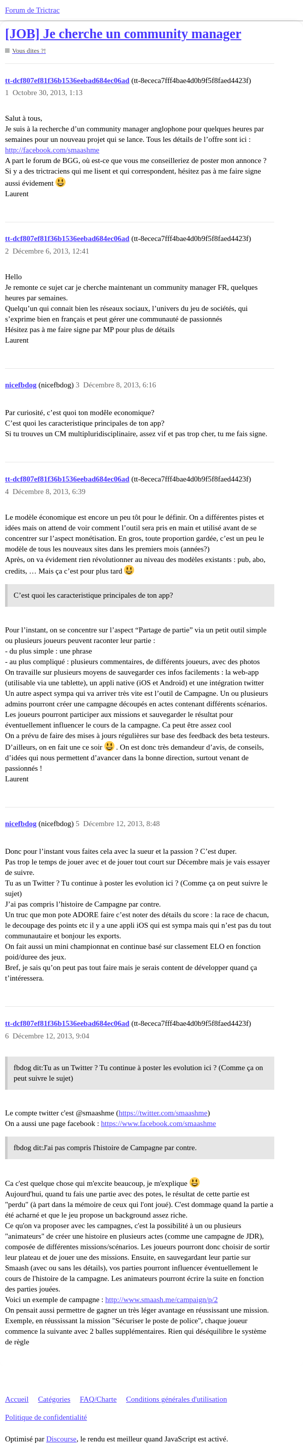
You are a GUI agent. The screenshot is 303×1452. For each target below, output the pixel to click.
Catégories (54, 1399)
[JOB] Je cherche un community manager (123, 34)
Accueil (17, 1399)
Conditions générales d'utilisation (176, 1399)
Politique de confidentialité (46, 1417)
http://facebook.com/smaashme (52, 150)
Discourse (61, 1439)
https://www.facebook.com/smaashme (158, 1123)
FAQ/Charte (98, 1399)
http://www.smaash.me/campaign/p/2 (161, 1300)
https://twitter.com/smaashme (162, 1113)
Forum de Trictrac (32, 10)
